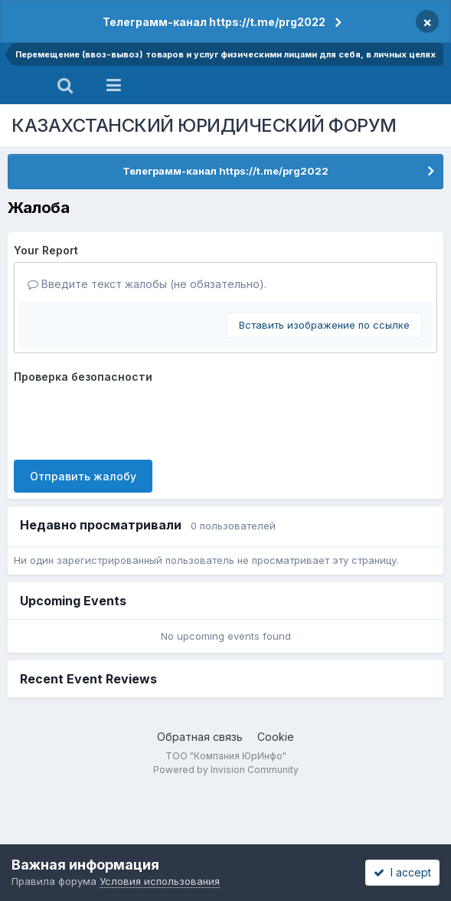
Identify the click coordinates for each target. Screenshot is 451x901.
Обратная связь (200, 736)
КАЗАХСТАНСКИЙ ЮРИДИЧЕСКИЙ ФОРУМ (204, 125)
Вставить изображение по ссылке (324, 325)
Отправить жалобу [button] (83, 476)
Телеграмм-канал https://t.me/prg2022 (214, 21)
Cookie (275, 736)
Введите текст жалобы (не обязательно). (147, 283)
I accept (402, 872)
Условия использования (160, 881)
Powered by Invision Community (226, 769)
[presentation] (130, 418)
